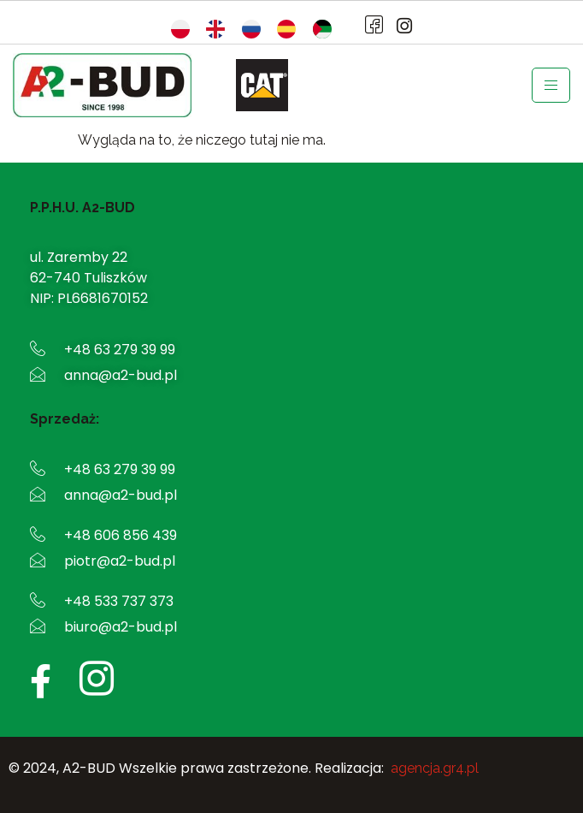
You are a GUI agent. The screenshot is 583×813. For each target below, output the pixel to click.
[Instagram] (399, 26)
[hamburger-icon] (551, 85)
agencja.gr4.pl (435, 768)
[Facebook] (370, 26)
